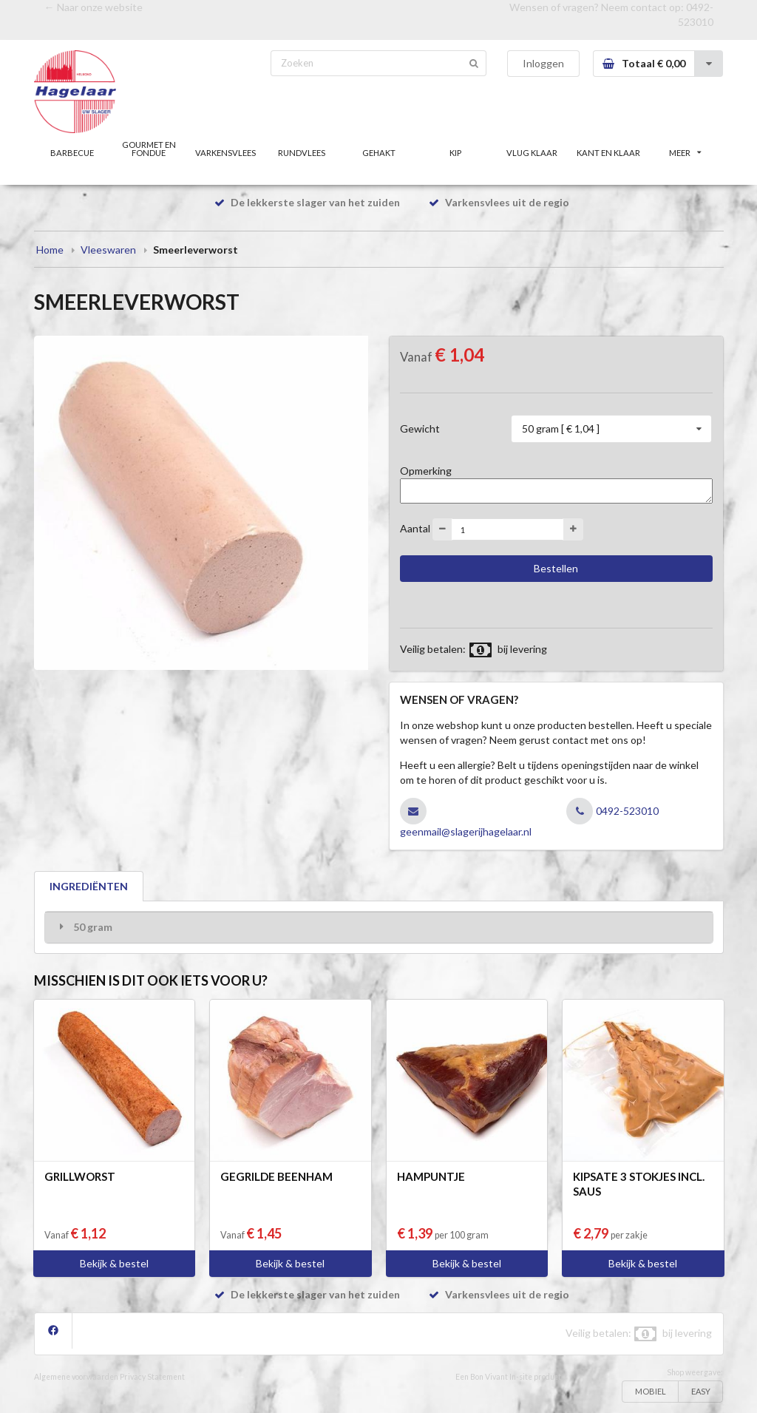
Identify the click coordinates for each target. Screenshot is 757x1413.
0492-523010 (627, 810)
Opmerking (426, 470)
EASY (700, 1391)
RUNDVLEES (301, 152)
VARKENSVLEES (225, 152)
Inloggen (543, 63)
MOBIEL (650, 1391)
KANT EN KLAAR (608, 152)
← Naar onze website (93, 7)
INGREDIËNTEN (89, 886)
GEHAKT (379, 152)
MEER (685, 152)
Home (50, 249)
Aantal (415, 528)
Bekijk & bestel (114, 1263)
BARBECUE (72, 152)
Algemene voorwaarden (76, 1376)
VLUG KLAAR (531, 152)
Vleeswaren (108, 249)
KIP (455, 152)
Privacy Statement (152, 1376)
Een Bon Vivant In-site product (508, 1376)
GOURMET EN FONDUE (149, 148)
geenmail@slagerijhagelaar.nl (466, 831)
